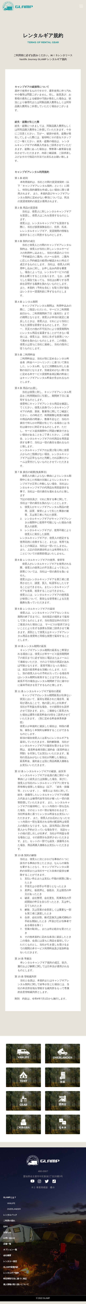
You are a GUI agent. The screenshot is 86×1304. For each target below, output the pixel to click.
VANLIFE (11, 1203)
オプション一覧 (10, 1249)
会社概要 (7, 1255)
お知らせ (7, 1232)
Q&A (5, 1226)
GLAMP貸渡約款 (10, 1267)
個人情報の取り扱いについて (16, 1284)
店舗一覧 (7, 1244)
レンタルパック (10, 1215)
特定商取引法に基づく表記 (15, 1278)
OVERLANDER (14, 1209)
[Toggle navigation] (79, 6)
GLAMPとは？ (9, 1197)
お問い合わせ (9, 1238)
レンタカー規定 (10, 1261)
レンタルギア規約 (11, 1273)
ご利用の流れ (9, 1221)
